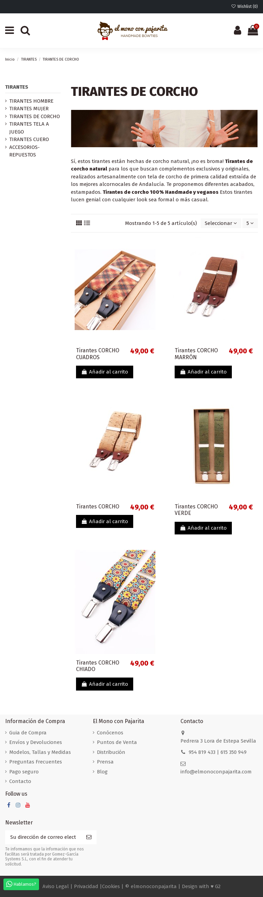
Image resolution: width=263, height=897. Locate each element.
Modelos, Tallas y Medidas (40, 752)
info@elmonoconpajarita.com (216, 772)
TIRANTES (16, 87)
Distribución (111, 752)
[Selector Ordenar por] (221, 223)
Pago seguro (24, 772)
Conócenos (110, 733)
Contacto (20, 781)
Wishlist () (244, 6)
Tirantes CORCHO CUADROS (97, 353)
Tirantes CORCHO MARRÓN (196, 353)
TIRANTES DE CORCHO (34, 116)
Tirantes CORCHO (97, 506)
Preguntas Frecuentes (35, 762)
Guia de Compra (28, 733)
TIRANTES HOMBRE (31, 101)
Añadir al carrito (104, 372)
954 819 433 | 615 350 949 (218, 752)
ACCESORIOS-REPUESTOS (24, 151)
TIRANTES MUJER (29, 108)
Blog (102, 772)
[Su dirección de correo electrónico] (43, 837)
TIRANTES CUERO (29, 139)
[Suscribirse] (89, 837)
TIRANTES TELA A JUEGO (29, 128)
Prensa (105, 762)
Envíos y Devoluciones (35, 742)
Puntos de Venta (117, 742)
